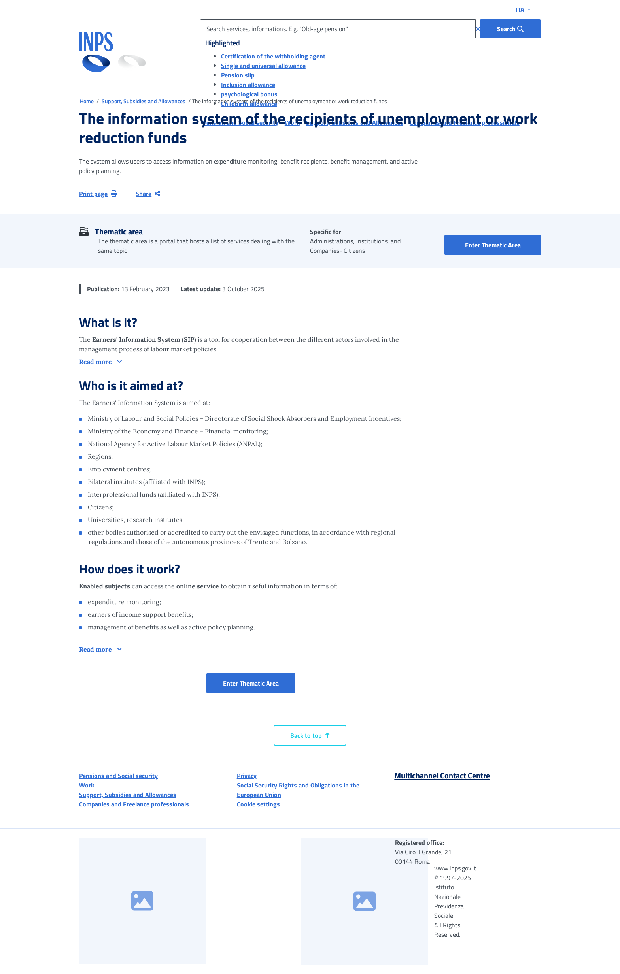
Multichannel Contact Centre (442, 775)
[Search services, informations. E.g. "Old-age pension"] (338, 28)
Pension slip (238, 75)
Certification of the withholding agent (273, 56)
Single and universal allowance (263, 65)
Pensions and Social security (118, 775)
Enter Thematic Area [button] (503, 245)
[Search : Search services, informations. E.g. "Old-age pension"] (510, 28)
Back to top (310, 735)
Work (86, 785)
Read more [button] (96, 361)
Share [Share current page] (148, 193)
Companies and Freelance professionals (134, 804)
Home (87, 101)
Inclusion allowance (248, 84)
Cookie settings (258, 804)
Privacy (247, 775)
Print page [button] (98, 193)
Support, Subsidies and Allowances (144, 101)
